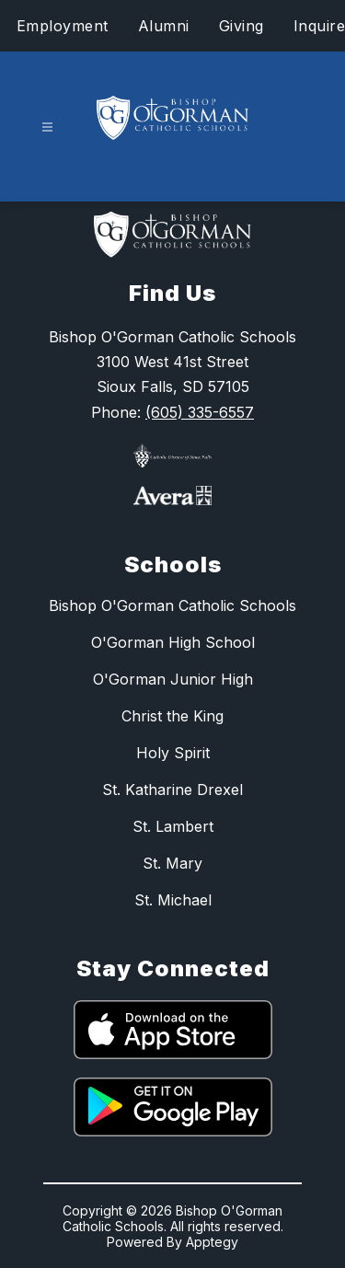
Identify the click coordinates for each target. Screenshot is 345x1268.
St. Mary (172, 863)
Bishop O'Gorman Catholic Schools (172, 605)
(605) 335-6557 (199, 412)
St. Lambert (172, 826)
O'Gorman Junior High (173, 679)
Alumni (164, 26)
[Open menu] (47, 127)
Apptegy (212, 1242)
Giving (241, 26)
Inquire (319, 26)
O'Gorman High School (173, 642)
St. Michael (173, 900)
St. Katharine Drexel (172, 789)
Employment (63, 26)
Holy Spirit (173, 753)
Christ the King (172, 716)
